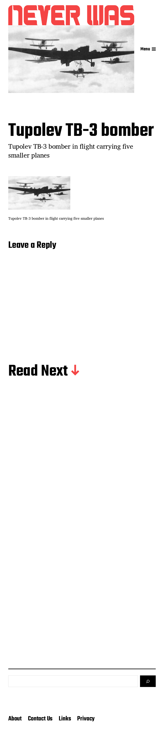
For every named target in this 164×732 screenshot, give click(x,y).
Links (65, 719)
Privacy (86, 719)
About (15, 719)
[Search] (148, 681)
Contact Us (40, 719)
